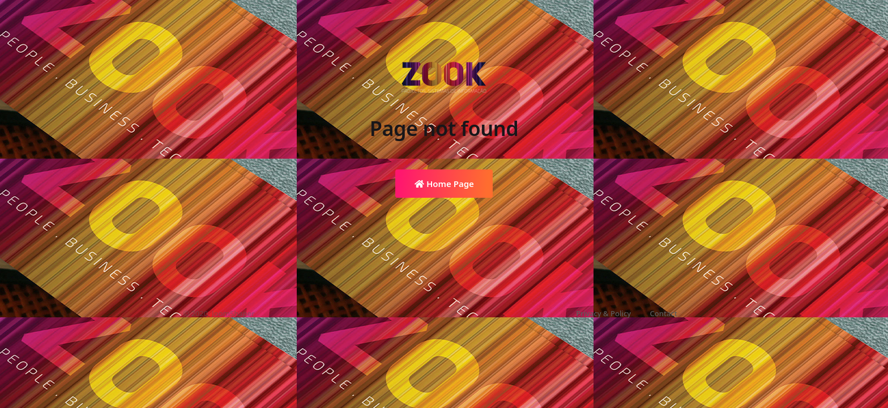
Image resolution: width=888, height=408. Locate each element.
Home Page (444, 183)
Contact (663, 313)
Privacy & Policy (603, 313)
